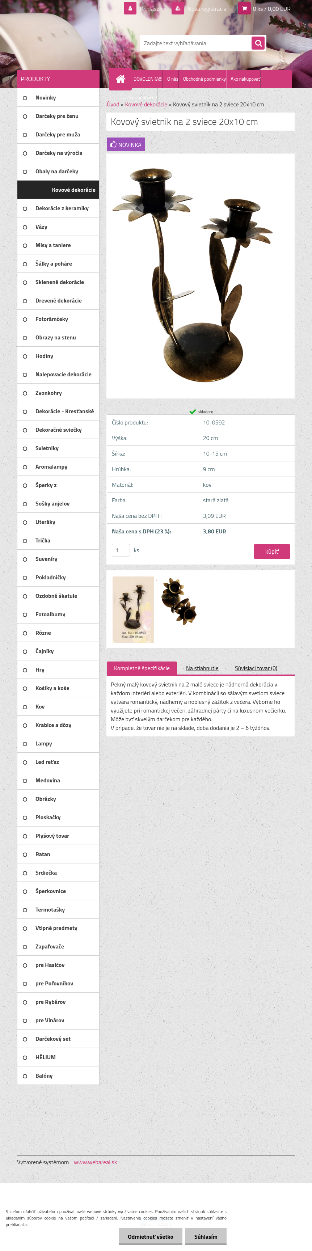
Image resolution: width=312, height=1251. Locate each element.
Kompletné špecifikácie (142, 668)
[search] (258, 43)
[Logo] (67, 43)
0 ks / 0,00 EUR (272, 8)
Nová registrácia (206, 8)
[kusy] (121, 550)
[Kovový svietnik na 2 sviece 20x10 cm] (134, 577)
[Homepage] (122, 79)
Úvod (113, 104)
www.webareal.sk (95, 1162)
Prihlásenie (153, 8)
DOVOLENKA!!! (148, 79)
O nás (172, 79)
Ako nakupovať (245, 79)
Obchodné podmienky (204, 79)
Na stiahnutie (202, 668)
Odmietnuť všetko (150, 1236)
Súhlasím (206, 1236)
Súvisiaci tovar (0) (256, 668)
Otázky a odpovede (138, 97)
